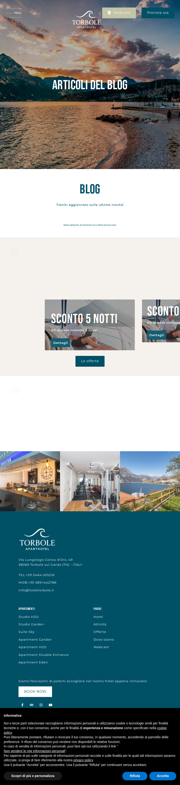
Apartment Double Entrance (44, 655)
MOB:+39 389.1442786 (37, 582)
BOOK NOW (35, 691)
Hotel (98, 617)
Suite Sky (27, 632)
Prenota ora (158, 13)
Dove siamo (104, 639)
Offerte (100, 632)
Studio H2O (29, 617)
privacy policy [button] (83, 760)
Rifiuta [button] (135, 776)
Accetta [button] (163, 776)
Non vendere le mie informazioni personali (34, 751)
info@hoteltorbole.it (36, 590)
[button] (37, 13)
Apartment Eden (33, 662)
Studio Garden (31, 624)
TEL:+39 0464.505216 (37, 575)
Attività (100, 624)
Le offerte (90, 361)
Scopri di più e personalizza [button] (32, 776)
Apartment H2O (33, 647)
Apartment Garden (35, 639)
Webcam (119, 13)
